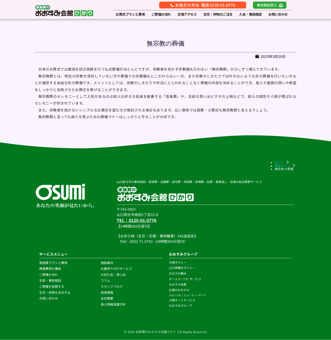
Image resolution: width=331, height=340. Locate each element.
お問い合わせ (48, 298)
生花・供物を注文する (55, 292)
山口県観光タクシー (182, 268)
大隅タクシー (177, 262)
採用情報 (107, 292)
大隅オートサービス (182, 300)
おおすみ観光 (177, 273)
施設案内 (107, 262)
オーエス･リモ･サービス (185, 279)
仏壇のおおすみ (179, 290)
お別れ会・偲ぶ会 (113, 274)
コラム (105, 280)
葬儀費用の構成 (50, 268)
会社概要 (107, 298)
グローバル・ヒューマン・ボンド (187, 295)
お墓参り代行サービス (116, 268)
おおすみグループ (181, 306)
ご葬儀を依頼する (51, 286)
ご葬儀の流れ (49, 274)
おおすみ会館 (177, 284)
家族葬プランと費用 (53, 262)
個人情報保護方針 (113, 304)
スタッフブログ (112, 286)
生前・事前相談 (50, 280)
